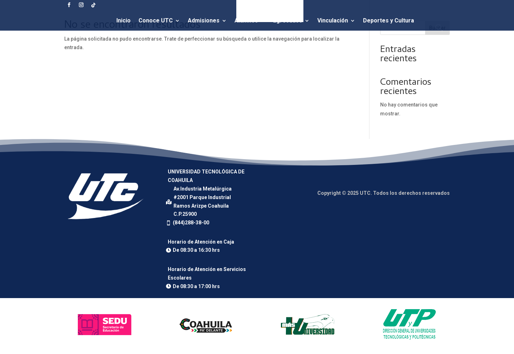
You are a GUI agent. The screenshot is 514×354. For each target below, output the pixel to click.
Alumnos (246, 20)
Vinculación (332, 20)
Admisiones (204, 20)
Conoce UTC (155, 20)
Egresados (287, 20)
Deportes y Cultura (388, 20)
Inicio (123, 20)
